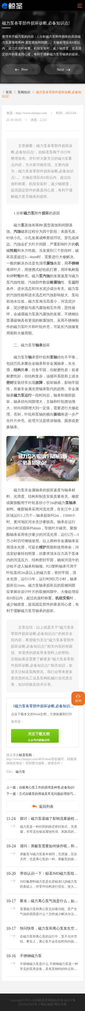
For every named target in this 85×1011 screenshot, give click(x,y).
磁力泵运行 (23, 395)
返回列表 (42, 806)
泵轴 (53, 357)
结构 (17, 370)
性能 (13, 250)
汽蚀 (17, 231)
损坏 (45, 213)
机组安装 (62, 598)
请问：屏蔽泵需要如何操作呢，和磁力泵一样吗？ (49, 846)
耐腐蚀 (55, 282)
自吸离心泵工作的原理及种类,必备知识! (47, 787)
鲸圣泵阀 (25, 755)
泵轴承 (70, 503)
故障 (39, 382)
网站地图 (47, 1004)
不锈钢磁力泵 (31, 956)
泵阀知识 (24, 92)
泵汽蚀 (44, 276)
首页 (7, 92)
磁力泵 (19, 36)
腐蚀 (49, 263)
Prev (21, 69)
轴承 (39, 345)
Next (63, 69)
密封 (10, 382)
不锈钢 (73, 263)
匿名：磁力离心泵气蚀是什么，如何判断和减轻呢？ (49, 901)
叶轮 (17, 276)
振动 (57, 414)
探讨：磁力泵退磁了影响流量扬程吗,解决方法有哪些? (49, 818)
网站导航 (60, 1004)
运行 (75, 282)
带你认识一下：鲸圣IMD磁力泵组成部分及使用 (49, 873)
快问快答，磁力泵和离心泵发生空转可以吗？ (49, 928)
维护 (42, 547)
